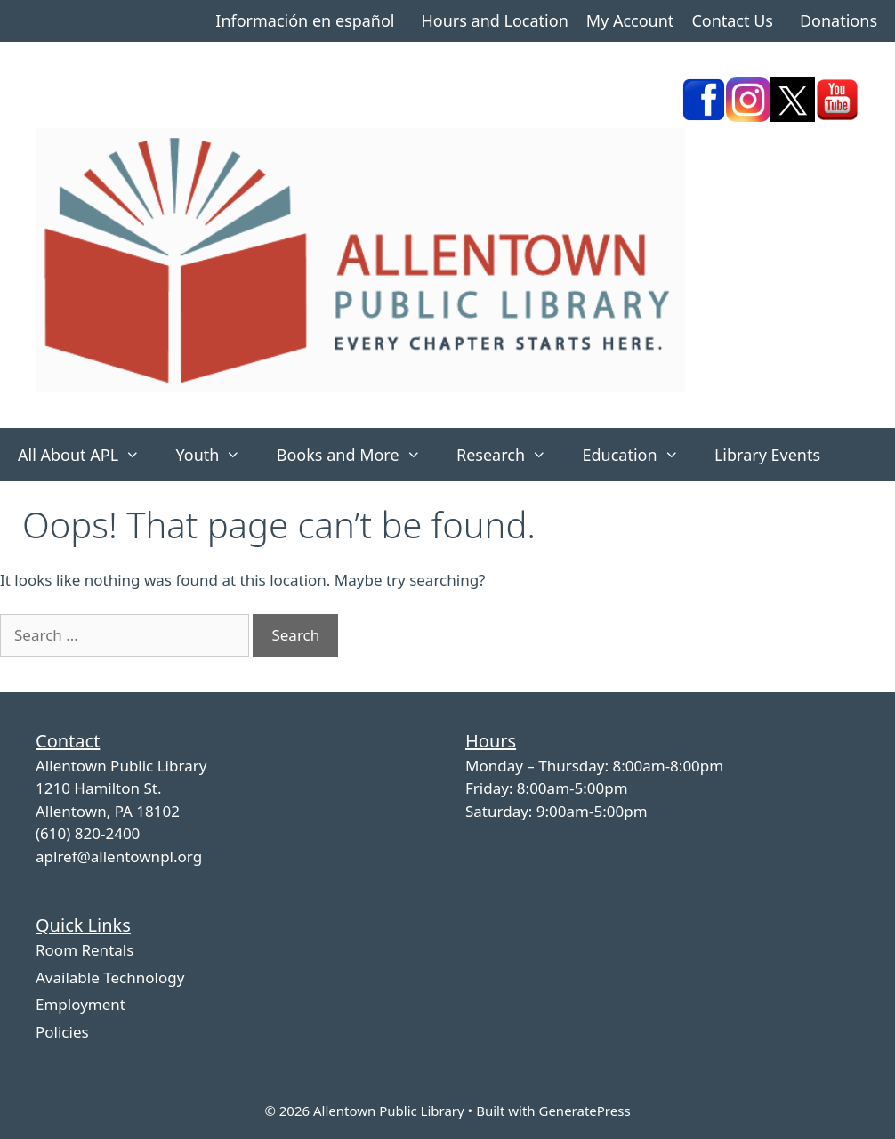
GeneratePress (584, 1110)
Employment (80, 1004)
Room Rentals (84, 950)
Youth (216, 454)
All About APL (87, 454)
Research (510, 454)
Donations (838, 20)
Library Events (767, 454)
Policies (62, 1032)
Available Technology (110, 977)
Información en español (304, 20)
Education (639, 454)
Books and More (358, 454)
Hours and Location (494, 20)
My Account (630, 20)
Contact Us (732, 20)
